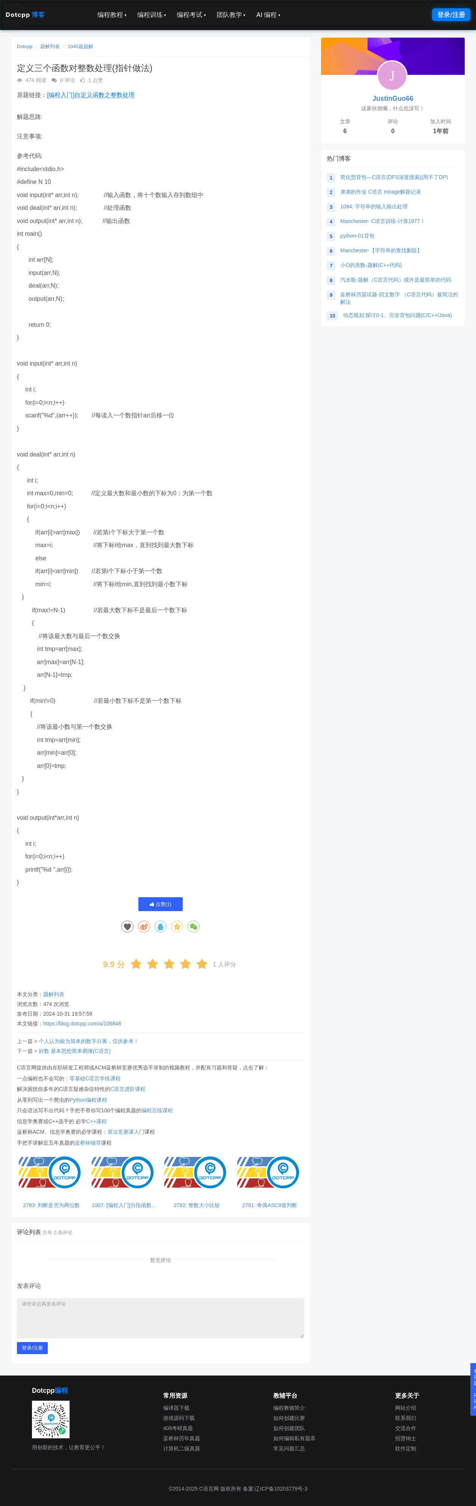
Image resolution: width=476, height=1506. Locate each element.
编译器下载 (176, 1408)
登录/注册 (451, 14)
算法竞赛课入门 (126, 1132)
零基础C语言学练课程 (95, 1078)
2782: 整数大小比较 (197, 1205)
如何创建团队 (289, 1428)
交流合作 (405, 1428)
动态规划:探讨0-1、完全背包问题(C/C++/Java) (397, 315)
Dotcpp (25, 14)
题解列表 (50, 46)
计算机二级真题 (181, 1448)
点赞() (160, 904)
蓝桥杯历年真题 (181, 1438)
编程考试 (191, 14)
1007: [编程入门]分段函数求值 (124, 1205)
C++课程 (96, 1121)
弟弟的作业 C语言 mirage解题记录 (380, 192)
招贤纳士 (405, 1438)
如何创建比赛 (289, 1418)
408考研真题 (178, 1428)
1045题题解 (80, 46)
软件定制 (405, 1448)
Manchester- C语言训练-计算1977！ (382, 221)
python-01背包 (357, 236)
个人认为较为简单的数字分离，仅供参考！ (89, 1041)
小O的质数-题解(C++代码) (371, 265)
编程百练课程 (157, 1110)
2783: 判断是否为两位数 (51, 1205)
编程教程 (112, 14)
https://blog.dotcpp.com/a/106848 (82, 1024)
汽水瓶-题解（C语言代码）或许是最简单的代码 (395, 280)
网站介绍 (405, 1408)
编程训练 (152, 14)
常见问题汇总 (289, 1448)
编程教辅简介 (289, 1408)
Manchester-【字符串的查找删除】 (381, 250)
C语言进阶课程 (128, 1089)
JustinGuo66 (392, 98)
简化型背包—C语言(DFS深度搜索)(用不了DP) (394, 177)
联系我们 (405, 1418)
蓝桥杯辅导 (88, 1143)
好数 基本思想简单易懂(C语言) (75, 1051)
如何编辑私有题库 (294, 1438)
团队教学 (231, 14)
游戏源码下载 (179, 1418)
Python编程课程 (88, 1100)
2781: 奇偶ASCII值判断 (270, 1205)
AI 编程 (268, 14)
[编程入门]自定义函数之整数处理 (91, 95)
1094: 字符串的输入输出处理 (374, 206)
